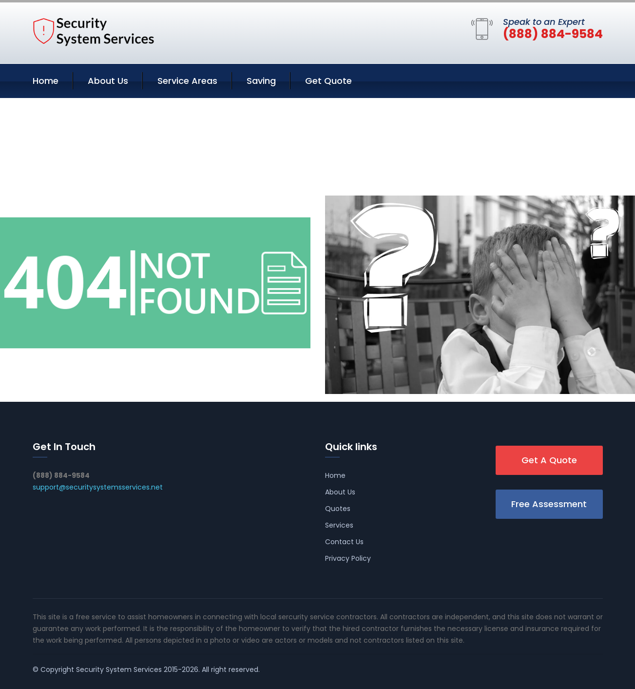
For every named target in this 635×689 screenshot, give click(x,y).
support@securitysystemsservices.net (98, 487)
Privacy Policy (348, 558)
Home (45, 81)
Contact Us (344, 542)
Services (339, 525)
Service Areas (187, 81)
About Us (108, 81)
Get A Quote (549, 460)
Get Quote (328, 81)
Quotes (337, 508)
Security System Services (119, 669)
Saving (261, 81)
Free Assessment (549, 504)
